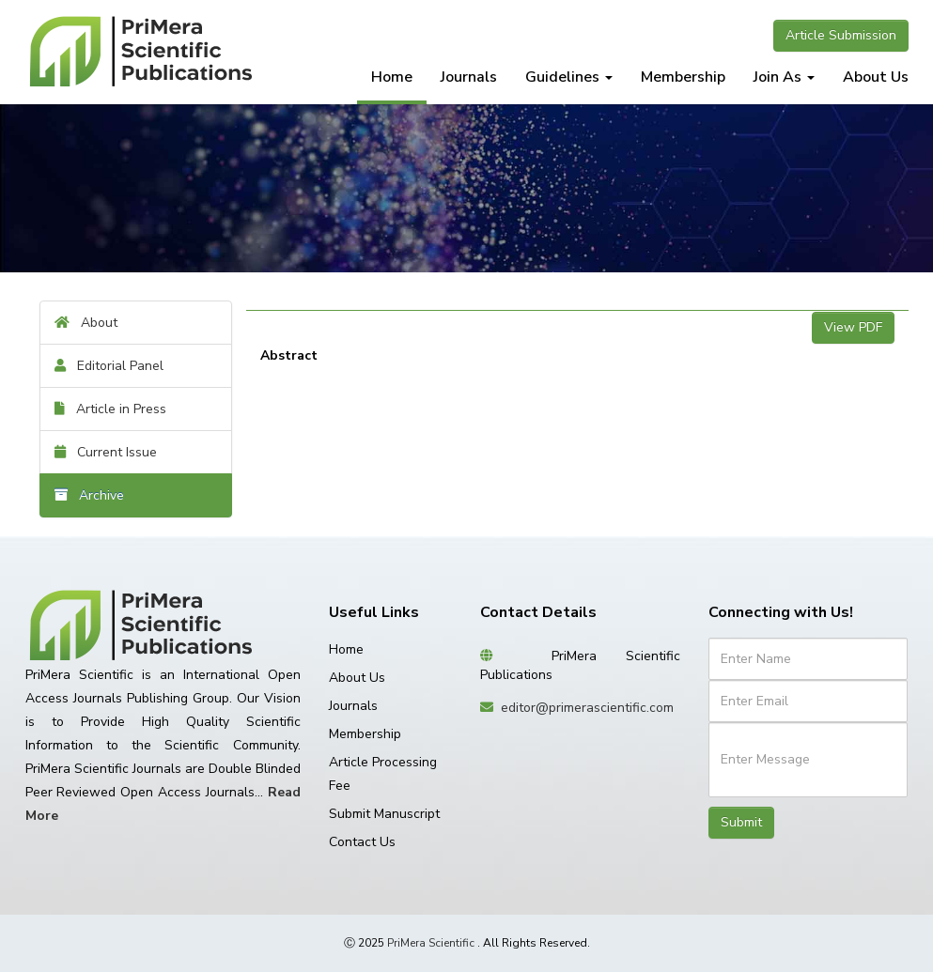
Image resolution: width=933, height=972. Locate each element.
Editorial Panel (108, 366)
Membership (683, 77)
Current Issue (105, 452)
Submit (741, 822)
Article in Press (110, 409)
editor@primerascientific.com (587, 708)
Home (391, 77)
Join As (784, 77)
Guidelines (569, 77)
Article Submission (840, 35)
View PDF (853, 327)
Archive (89, 495)
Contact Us (362, 842)
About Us (876, 77)
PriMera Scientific (430, 942)
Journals (469, 77)
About (85, 323)
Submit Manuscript (384, 814)
